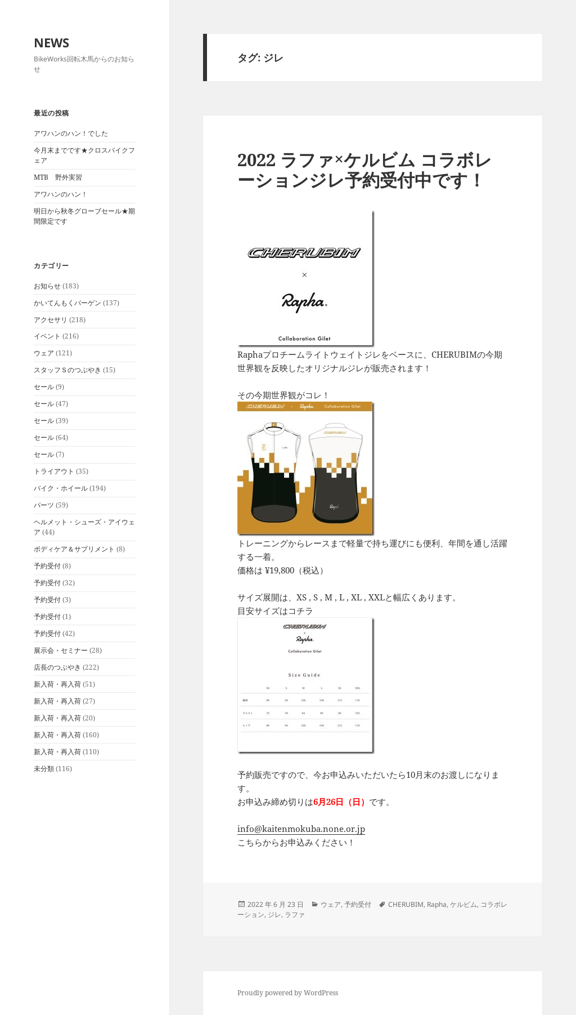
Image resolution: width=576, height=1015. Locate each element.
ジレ (274, 914)
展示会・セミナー (61, 650)
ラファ (295, 914)
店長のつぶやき (57, 667)
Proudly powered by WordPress (287, 993)
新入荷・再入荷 (57, 684)
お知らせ (47, 286)
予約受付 (47, 566)
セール (44, 386)
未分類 (44, 768)
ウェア (44, 353)
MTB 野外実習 (58, 177)
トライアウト (54, 471)
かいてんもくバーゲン (67, 303)
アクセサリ (51, 319)
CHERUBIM (406, 904)
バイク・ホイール (61, 488)
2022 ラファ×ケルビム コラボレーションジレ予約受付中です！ (364, 170)
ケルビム (463, 904)
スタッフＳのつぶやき (67, 370)
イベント (47, 336)
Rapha (437, 904)
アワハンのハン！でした (71, 133)
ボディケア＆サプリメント (74, 549)
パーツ (44, 505)
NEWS (51, 42)
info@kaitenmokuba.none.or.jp (301, 828)
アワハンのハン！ (61, 194)
